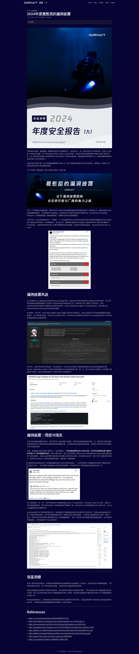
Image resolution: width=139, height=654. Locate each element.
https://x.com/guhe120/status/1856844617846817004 (48, 639)
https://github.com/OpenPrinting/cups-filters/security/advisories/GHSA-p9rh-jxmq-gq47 (60, 633)
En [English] (46, 2)
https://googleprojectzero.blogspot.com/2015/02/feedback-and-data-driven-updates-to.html (61, 627)
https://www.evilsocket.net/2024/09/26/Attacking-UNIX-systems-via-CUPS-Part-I (57, 624)
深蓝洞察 (34, 11)
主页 (28, 11)
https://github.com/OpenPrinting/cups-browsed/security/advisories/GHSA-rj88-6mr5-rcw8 (61, 630)
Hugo (74, 651)
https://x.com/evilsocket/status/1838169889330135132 (49, 618)
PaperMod (79, 651)
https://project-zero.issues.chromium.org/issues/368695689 (50, 636)
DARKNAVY (63, 651)
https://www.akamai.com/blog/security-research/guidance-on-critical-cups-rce (56, 621)
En (50, 17)
